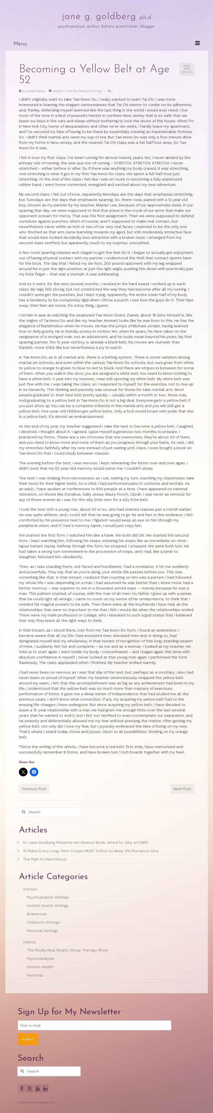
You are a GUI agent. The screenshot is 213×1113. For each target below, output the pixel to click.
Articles (72, 91)
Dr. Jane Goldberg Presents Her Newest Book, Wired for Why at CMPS (85, 842)
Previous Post (34, 789)
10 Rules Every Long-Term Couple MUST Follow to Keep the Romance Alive (91, 851)
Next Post (182, 789)
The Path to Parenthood (44, 859)
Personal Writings (90, 91)
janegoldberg (35, 91)
